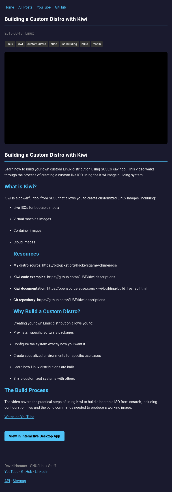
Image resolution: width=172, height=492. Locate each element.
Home (9, 7)
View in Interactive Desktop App (34, 436)
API (7, 481)
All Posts (25, 7)
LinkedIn (41, 472)
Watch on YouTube (19, 417)
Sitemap (19, 481)
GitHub (60, 7)
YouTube (44, 7)
